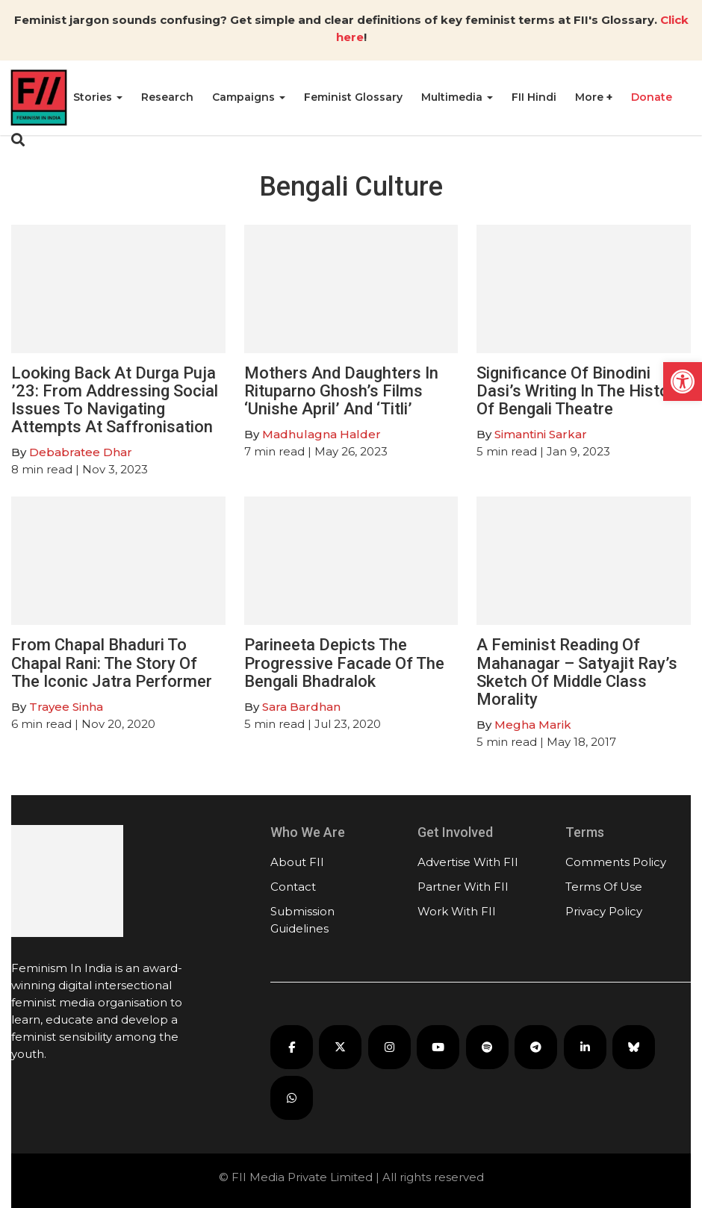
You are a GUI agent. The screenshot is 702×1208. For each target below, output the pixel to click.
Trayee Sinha (66, 707)
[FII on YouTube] (438, 1047)
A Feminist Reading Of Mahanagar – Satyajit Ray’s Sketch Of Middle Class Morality (576, 672)
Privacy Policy (603, 911)
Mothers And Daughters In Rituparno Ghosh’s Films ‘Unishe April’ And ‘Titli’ (341, 391)
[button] (682, 381)
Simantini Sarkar (540, 434)
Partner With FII (463, 886)
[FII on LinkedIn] (585, 1047)
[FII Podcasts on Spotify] (487, 1047)
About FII (297, 862)
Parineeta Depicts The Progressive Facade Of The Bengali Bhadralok (344, 662)
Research (167, 97)
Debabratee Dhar (80, 452)
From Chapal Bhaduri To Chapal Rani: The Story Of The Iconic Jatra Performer (111, 662)
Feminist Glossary (353, 97)
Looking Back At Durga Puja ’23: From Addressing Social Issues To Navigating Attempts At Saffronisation (114, 400)
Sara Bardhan (301, 707)
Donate (651, 97)
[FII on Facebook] (291, 1047)
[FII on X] (340, 1047)
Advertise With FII (467, 862)
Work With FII (456, 911)
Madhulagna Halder (321, 434)
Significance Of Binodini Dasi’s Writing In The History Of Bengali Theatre (579, 391)
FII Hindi (534, 97)
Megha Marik (532, 724)
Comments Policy (615, 862)
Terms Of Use (603, 886)
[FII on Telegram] (536, 1047)
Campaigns (248, 97)
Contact (293, 886)
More (590, 97)
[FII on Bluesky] (633, 1047)
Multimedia (457, 97)
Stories (97, 97)
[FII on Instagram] (389, 1047)
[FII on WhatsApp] (291, 1098)
